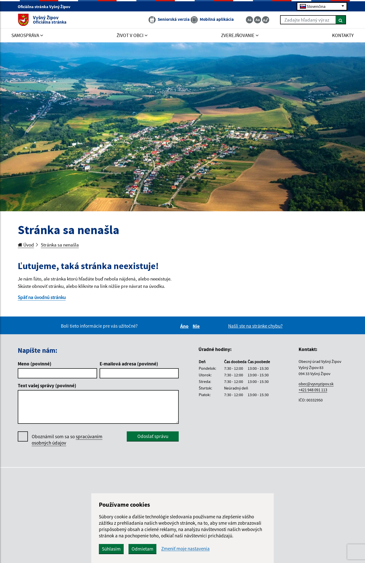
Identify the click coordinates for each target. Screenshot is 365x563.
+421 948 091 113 (313, 389)
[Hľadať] (341, 19)
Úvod (26, 245)
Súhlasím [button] (111, 549)
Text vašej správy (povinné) (47, 385)
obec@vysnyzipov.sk (316, 383)
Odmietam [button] (142, 549)
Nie (197, 326)
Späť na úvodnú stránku (42, 297)
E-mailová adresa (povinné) (129, 364)
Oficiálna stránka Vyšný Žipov (46, 6)
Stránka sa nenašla (60, 245)
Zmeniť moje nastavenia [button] (185, 548)
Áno (185, 326)
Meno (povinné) (34, 364)
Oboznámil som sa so (67, 439)
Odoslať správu (152, 436)
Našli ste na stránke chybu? (255, 326)
